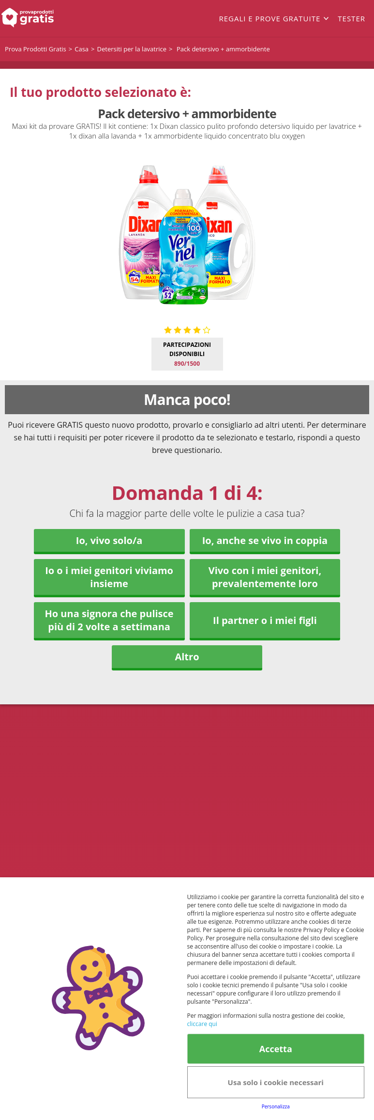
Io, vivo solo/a (109, 540)
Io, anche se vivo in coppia (265, 540)
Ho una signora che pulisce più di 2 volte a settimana (109, 620)
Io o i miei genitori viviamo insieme (109, 577)
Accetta (275, 1049)
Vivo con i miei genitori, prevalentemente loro (265, 577)
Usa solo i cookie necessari (276, 1082)
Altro (187, 656)
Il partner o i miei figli (265, 620)
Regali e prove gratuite (269, 18)
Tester (351, 18)
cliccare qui (202, 1024)
